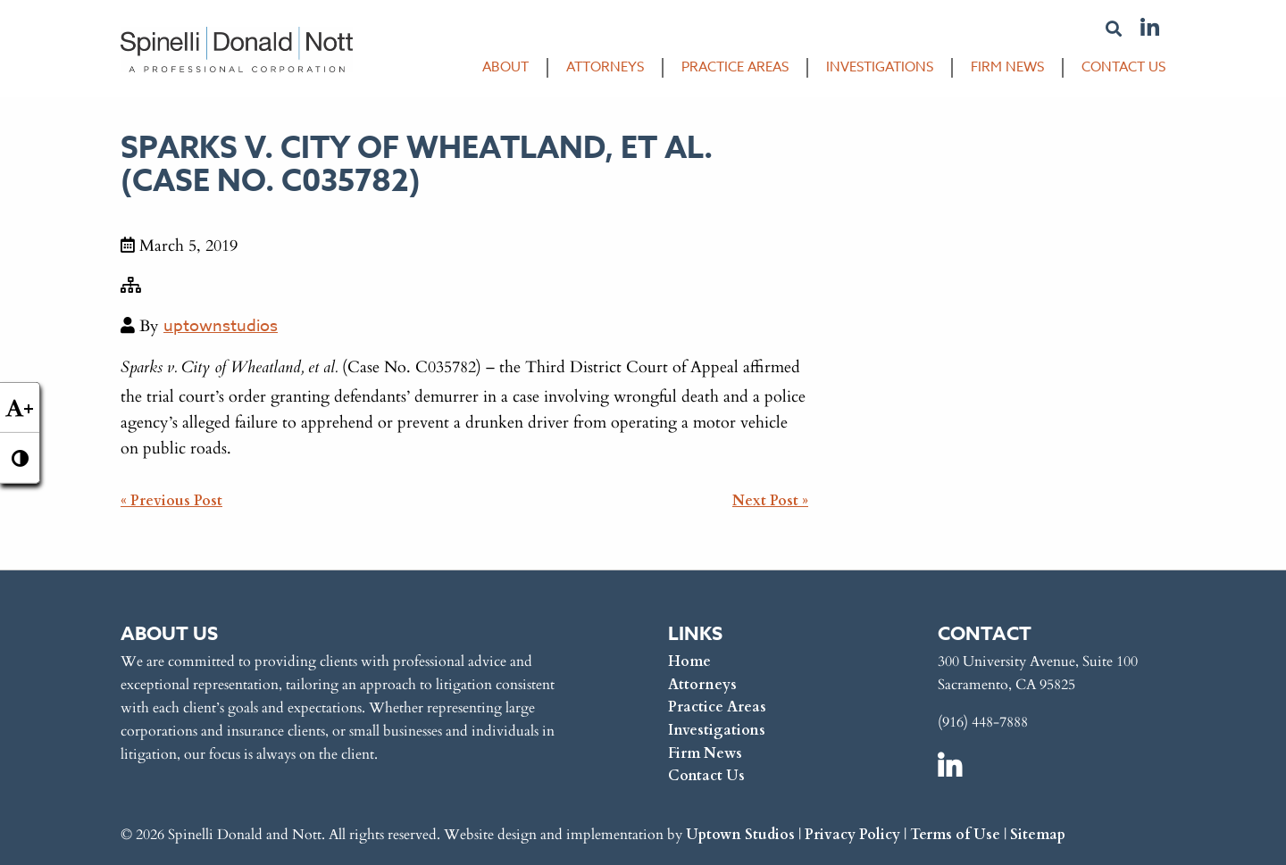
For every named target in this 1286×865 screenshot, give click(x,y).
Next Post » (770, 501)
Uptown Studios (740, 830)
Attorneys (605, 68)
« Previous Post (171, 501)
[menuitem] (496, 72)
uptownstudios (220, 328)
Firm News (1007, 68)
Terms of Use (955, 830)
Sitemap (1037, 830)
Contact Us (1123, 68)
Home (689, 657)
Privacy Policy (852, 830)
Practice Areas (735, 68)
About (505, 68)
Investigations (879, 68)
